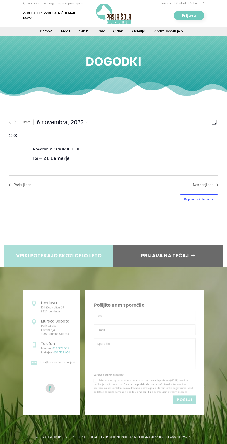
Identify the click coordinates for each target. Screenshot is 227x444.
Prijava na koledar (196, 199)
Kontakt (181, 3)
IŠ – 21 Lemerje (51, 158)
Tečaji (65, 31)
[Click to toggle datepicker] (62, 122)
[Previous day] (10, 122)
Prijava (189, 15)
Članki (118, 31)
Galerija (138, 31)
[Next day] (15, 122)
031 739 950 (61, 352)
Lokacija (166, 3)
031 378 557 (33, 3)
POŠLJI (184, 399)
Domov (46, 31)
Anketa (194, 3)
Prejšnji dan (20, 185)
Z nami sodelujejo (168, 31)
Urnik (101, 31)
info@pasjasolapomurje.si (64, 3)
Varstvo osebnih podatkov (119, 437)
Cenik (83, 31)
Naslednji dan (205, 185)
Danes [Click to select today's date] (26, 122)
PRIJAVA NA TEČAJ (162, 255)
